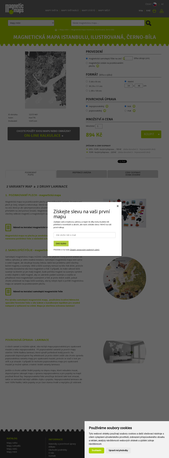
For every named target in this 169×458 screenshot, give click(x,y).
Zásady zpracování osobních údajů (84, 250)
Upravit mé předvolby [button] (118, 450)
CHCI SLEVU (61, 243)
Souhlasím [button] (96, 450)
